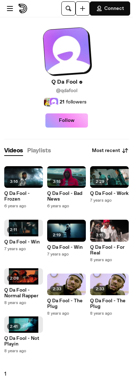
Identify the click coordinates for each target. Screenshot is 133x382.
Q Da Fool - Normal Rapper (21, 293)
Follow (66, 120)
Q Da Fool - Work (109, 193)
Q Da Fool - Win (22, 242)
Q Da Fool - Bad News (64, 196)
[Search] (68, 8)
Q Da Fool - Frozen (17, 196)
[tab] (13, 150)
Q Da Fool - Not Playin (21, 341)
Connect (110, 8)
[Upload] (83, 8)
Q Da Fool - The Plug (65, 303)
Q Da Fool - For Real (107, 250)
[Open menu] (10, 8)
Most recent (110, 150)
